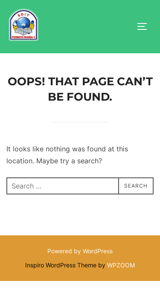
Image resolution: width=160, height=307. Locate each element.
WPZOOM (121, 265)
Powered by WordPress (80, 251)
